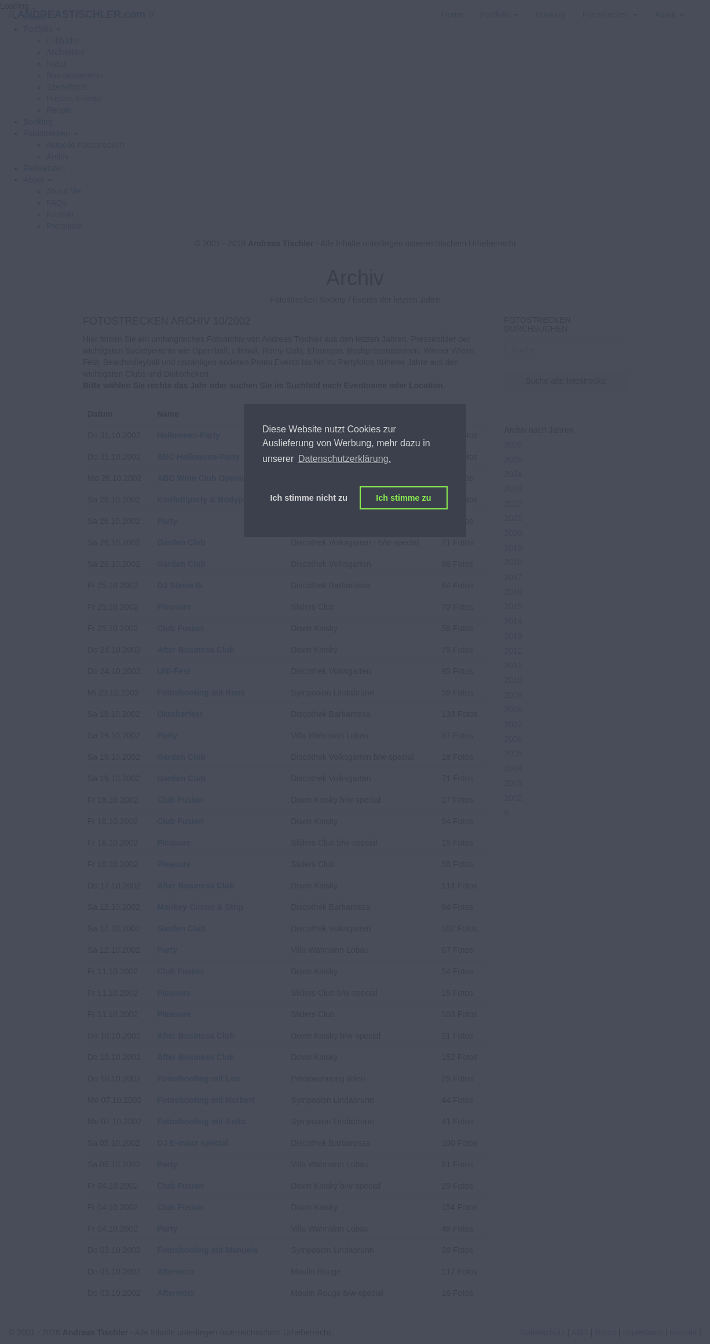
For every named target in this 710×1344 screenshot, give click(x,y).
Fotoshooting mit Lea (198, 1078)
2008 (513, 709)
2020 (513, 533)
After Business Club (196, 649)
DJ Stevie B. (180, 585)
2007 (513, 724)
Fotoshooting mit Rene (201, 692)
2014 (513, 621)
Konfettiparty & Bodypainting (213, 499)
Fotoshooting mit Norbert (206, 1100)
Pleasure (174, 606)
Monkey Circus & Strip (200, 907)
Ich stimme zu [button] (403, 497)
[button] (50, 133)
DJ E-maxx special (192, 1143)
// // (81, 14)
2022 (513, 503)
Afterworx (176, 1271)
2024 (513, 474)
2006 (513, 739)
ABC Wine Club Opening (204, 478)
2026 (513, 444)
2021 (513, 518)
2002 (513, 798)
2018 (513, 562)
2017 (513, 577)
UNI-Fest (174, 671)
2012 (513, 650)
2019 (513, 547)
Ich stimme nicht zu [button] (309, 497)
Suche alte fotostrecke (565, 380)
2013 (513, 635)
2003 (513, 783)
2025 (513, 459)
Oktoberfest (180, 714)
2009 (513, 695)
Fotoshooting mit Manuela (207, 1250)
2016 (513, 591)
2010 (513, 679)
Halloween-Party (188, 435)
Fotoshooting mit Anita (201, 1121)
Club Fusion (180, 628)
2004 (513, 768)
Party (167, 521)
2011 (513, 665)
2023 (513, 488)
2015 (513, 606)
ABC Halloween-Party (198, 456)
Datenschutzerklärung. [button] (344, 459)
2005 (513, 753)
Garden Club (181, 542)
